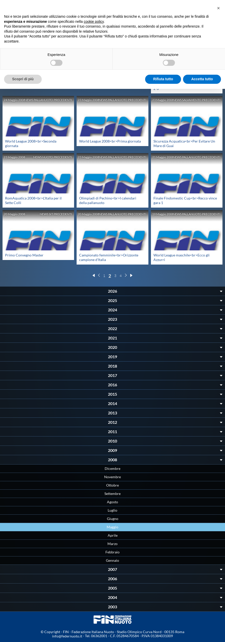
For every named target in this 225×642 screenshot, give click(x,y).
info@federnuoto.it (67, 636)
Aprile (113, 535)
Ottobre (112, 485)
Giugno (112, 518)
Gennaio (112, 560)
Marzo (112, 543)
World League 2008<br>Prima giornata (110, 141)
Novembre (112, 477)
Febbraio (112, 552)
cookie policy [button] (94, 21)
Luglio (112, 510)
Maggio (112, 527)
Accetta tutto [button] (202, 79)
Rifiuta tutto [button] (163, 79)
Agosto (112, 502)
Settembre (112, 493)
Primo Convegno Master (24, 255)
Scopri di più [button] (23, 79)
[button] (218, 8)
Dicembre (112, 468)
